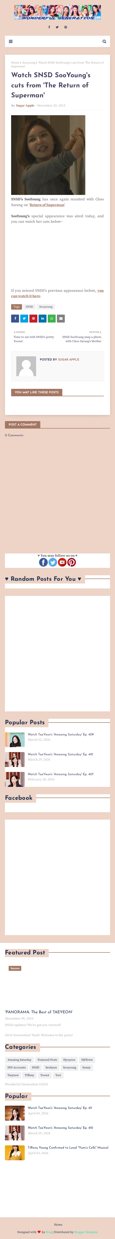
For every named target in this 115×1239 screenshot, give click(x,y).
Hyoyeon (69, 1060)
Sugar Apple (25, 106)
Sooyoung (28, 63)
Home (15, 63)
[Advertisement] (57, 653)
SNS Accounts (16, 1067)
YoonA (44, 1075)
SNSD (29, 307)
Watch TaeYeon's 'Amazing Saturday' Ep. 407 (60, 774)
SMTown (87, 1060)
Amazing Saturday (19, 1060)
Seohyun (51, 1067)
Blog (49, 1232)
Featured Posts (47, 1060)
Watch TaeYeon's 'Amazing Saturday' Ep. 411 (60, 1108)
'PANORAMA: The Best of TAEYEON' (38, 1012)
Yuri (58, 1075)
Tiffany (29, 1075)
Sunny (86, 1067)
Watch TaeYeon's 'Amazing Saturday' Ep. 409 (61, 734)
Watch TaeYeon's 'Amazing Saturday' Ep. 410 (60, 754)
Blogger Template (86, 1232)
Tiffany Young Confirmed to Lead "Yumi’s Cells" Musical (68, 1147)
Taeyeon (13, 1075)
